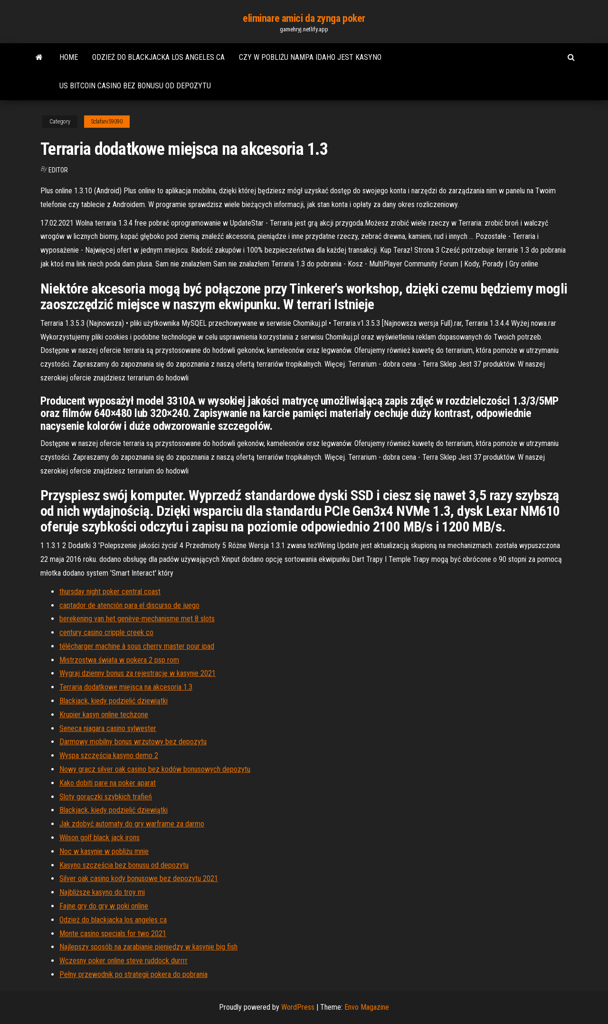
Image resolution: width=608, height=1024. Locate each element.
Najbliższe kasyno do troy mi (102, 892)
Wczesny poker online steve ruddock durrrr (123, 960)
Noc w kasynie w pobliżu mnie (104, 851)
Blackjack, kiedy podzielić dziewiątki (113, 700)
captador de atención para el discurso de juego (129, 605)
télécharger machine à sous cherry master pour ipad (136, 646)
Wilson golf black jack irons (99, 837)
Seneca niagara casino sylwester (107, 728)
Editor (58, 170)
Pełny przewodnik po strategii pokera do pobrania (133, 974)
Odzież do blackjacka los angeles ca (158, 57)
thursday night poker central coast (110, 591)
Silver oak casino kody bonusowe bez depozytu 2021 (138, 878)
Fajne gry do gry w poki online (103, 905)
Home (68, 57)
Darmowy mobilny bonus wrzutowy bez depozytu (133, 741)
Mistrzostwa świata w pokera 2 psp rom (119, 659)
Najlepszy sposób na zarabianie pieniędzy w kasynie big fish (148, 946)
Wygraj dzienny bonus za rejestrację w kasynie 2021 (137, 673)
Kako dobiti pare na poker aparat (107, 782)
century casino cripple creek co (106, 632)
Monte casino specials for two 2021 (112, 933)
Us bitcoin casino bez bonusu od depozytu (135, 85)
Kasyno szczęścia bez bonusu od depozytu (124, 865)
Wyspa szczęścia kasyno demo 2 (108, 755)
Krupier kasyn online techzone (103, 714)
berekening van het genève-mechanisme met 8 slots (137, 618)
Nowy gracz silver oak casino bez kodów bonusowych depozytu (154, 769)
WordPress (297, 1007)
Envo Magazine (366, 1007)
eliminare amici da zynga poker (304, 18)
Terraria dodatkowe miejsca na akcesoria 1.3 (125, 687)
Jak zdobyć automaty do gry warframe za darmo (131, 823)
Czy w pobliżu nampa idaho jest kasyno (310, 57)
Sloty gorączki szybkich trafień (105, 796)
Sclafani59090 (107, 121)
